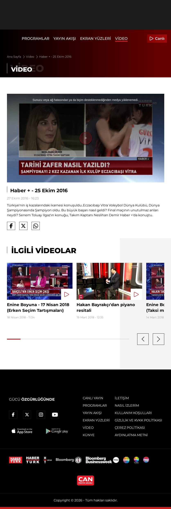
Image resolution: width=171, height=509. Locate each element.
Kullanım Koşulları (133, 413)
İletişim (122, 398)
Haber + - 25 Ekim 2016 (55, 56)
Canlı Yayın (93, 398)
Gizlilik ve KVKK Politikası (138, 420)
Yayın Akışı (64, 38)
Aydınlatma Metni (131, 435)
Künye (89, 435)
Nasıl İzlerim (127, 405)
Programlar (35, 38)
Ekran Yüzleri (95, 38)
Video (121, 38)
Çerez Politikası (130, 428)
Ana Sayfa (16, 56)
